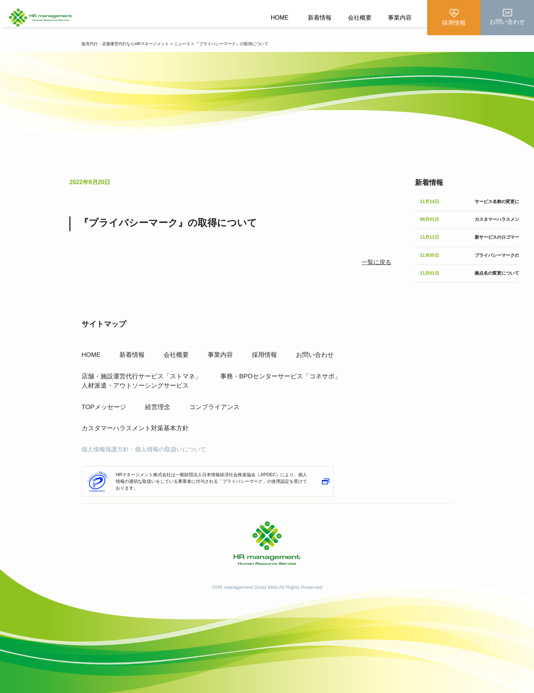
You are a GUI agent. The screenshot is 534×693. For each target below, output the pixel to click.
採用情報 (264, 352)
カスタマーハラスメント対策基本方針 (135, 426)
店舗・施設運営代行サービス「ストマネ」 (141, 374)
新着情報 (320, 17)
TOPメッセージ (104, 404)
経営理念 (157, 404)
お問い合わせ (315, 352)
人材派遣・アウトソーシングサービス (135, 383)
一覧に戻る (376, 262)
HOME (280, 17)
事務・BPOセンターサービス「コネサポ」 (280, 374)
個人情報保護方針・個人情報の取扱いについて (144, 447)
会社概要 (360, 17)
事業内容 (400, 17)
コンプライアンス (214, 404)
